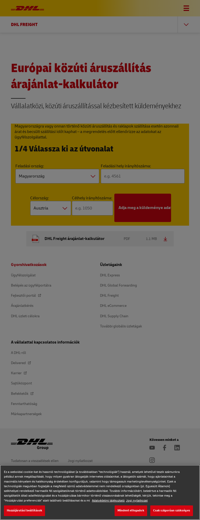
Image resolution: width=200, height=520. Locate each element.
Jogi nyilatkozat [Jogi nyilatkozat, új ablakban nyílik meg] (137, 501)
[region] (100, 492)
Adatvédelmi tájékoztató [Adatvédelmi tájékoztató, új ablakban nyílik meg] (108, 501)
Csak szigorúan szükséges (171, 510)
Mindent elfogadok (130, 510)
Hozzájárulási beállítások (24, 510)
